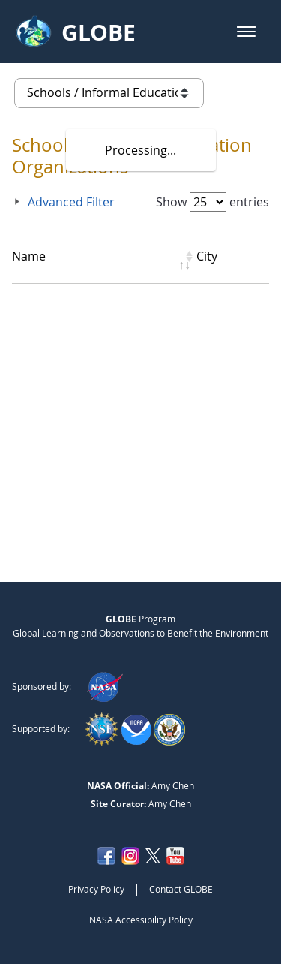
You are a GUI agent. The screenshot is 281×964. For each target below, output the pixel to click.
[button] (246, 32)
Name (29, 256)
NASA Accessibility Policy (141, 920)
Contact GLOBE (181, 889)
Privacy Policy (96, 889)
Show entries (212, 202)
